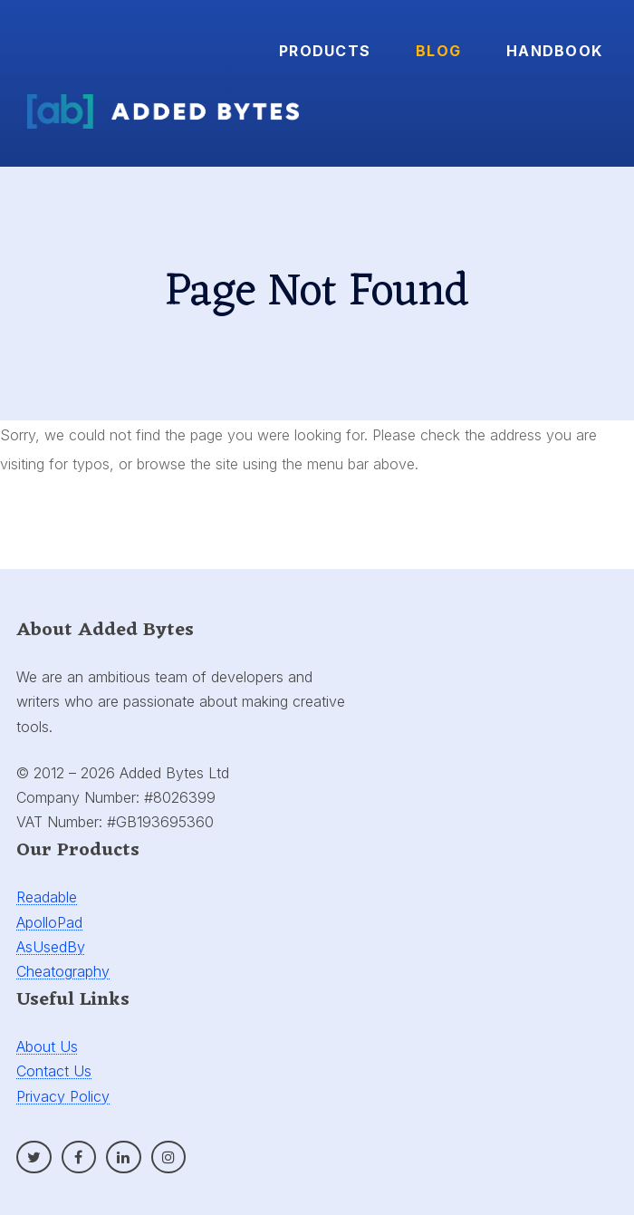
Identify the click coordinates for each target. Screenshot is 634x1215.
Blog (438, 51)
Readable (46, 897)
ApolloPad (49, 922)
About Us (47, 1046)
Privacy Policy (63, 1096)
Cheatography (63, 971)
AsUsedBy (50, 947)
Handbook (554, 51)
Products (324, 51)
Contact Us (53, 1071)
